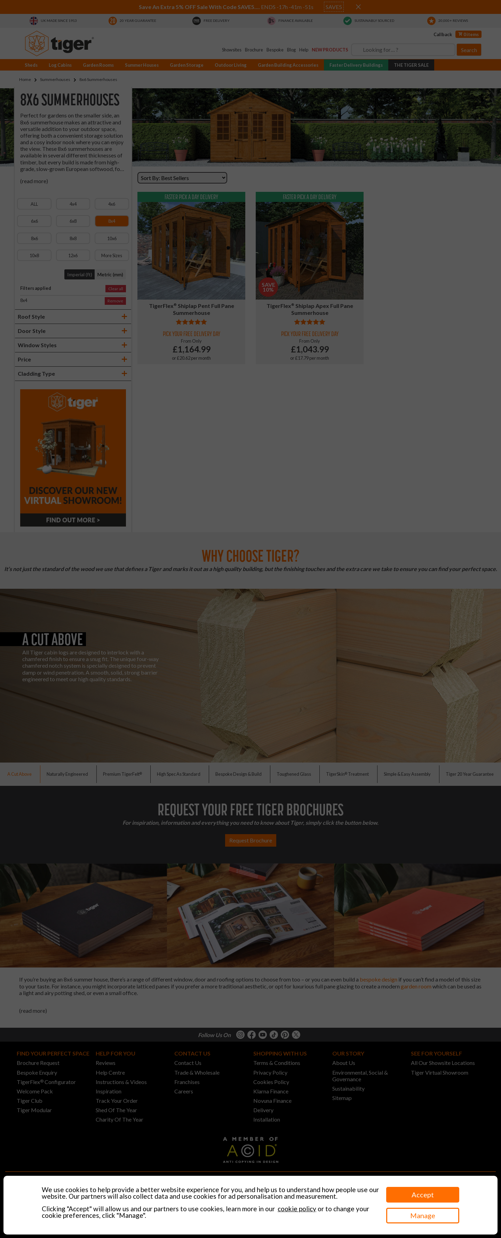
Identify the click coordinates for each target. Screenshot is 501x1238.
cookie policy (297, 1209)
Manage (422, 1215)
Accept (423, 1194)
